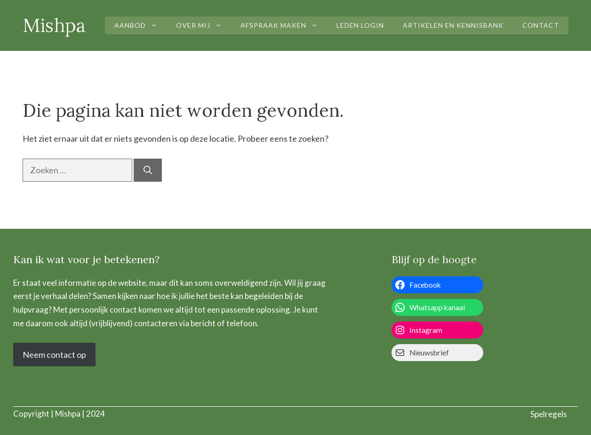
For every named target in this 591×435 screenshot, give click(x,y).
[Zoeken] (148, 170)
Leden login (360, 25)
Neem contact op (54, 354)
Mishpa (54, 25)
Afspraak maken (283, 25)
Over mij (203, 25)
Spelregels (548, 414)
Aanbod (140, 25)
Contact (540, 25)
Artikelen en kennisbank (453, 25)
